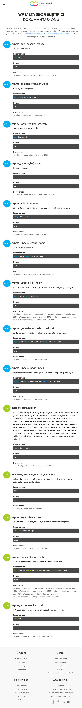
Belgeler (60, 669)
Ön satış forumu (60, 666)
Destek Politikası (61, 662)
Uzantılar (60, 686)
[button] (4, 4)
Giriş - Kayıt (21, 696)
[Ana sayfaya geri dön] (41, 4)
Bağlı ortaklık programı (60, 696)
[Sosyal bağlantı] (53, 702)
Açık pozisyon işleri (21, 693)
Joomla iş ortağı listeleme (60, 689)
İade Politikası (21, 689)
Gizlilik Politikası (21, 686)
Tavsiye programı (21, 666)
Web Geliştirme (60, 659)
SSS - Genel (21, 669)
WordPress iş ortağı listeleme (61, 693)
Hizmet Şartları (21, 659)
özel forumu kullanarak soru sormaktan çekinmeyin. (47, 34)
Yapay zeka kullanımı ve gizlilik (60, 673)
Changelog (21, 662)
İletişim (21, 700)
